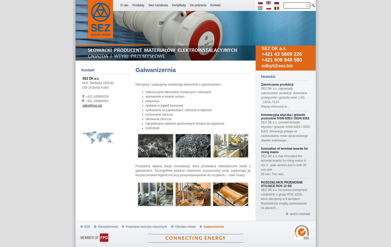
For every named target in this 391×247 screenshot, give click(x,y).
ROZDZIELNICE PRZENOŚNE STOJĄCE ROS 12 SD (282, 184)
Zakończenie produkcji (277, 84)
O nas (125, 5)
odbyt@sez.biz (277, 65)
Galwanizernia (214, 226)
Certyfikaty (179, 5)
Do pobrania (198, 5)
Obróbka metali (185, 226)
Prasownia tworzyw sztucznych (146, 226)
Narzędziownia (108, 226)
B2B (87, 226)
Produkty (138, 5)
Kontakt (215, 5)
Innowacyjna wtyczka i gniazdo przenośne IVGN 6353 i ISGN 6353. (285, 116)
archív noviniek (300, 214)
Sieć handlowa (158, 5)
